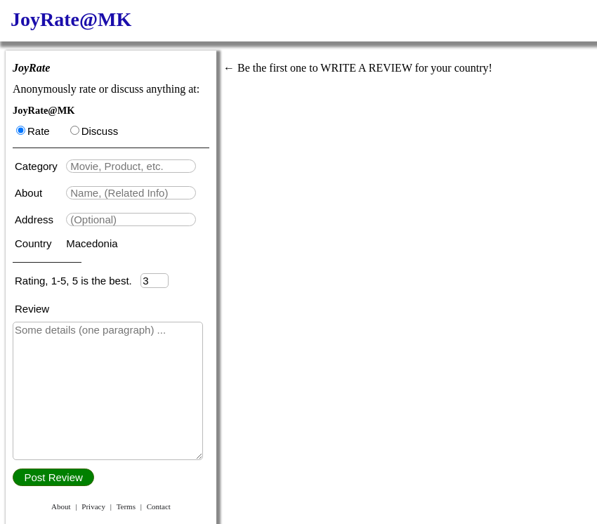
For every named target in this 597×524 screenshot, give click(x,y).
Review (32, 309)
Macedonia (91, 243)
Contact (159, 506)
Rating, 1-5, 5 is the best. (77, 281)
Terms (126, 506)
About (30, 193)
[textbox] (131, 166)
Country (35, 243)
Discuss (94, 131)
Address (35, 219)
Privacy (93, 506)
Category (39, 166)
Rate (33, 131)
